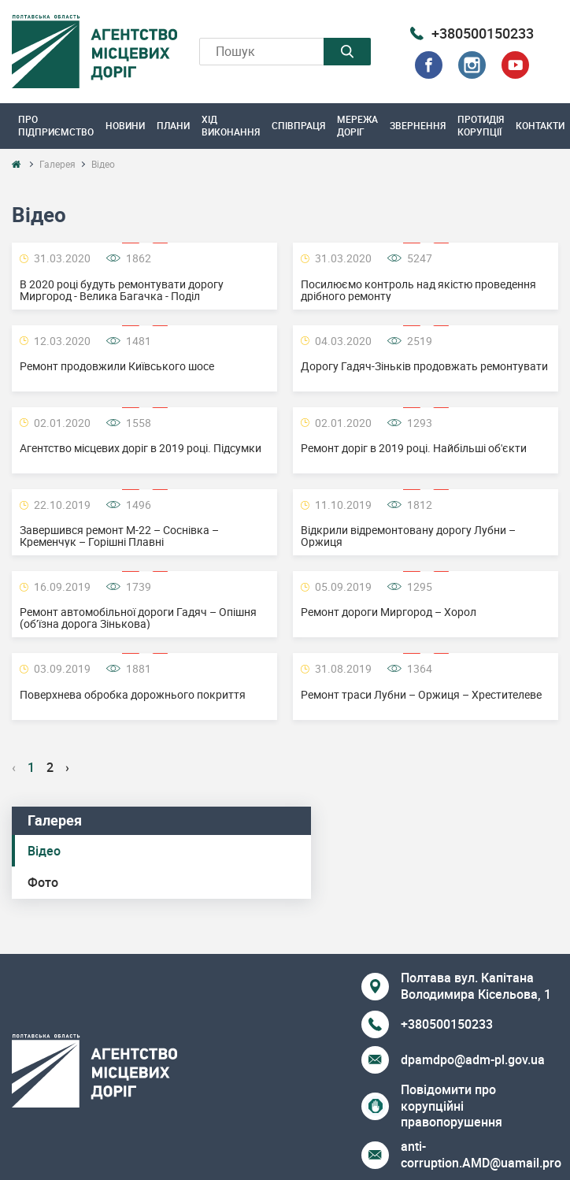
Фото (43, 882)
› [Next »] (67, 767)
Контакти (540, 125)
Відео (44, 850)
